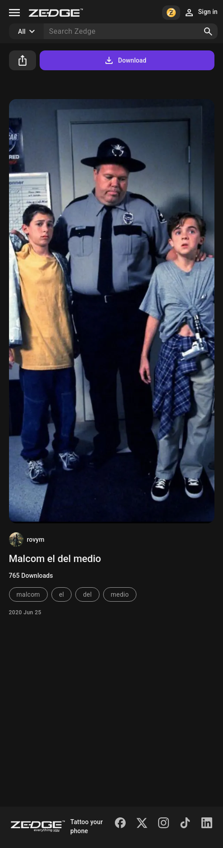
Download (125, 60)
